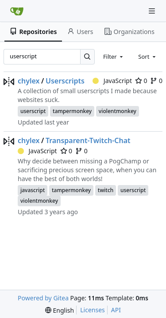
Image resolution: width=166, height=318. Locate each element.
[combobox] (114, 56)
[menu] (59, 310)
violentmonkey (117, 111)
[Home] (16, 11)
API (116, 310)
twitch (106, 190)
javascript (32, 190)
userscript (33, 111)
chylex (29, 80)
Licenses (92, 310)
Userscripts (65, 80)
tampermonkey (72, 111)
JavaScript (112, 80)
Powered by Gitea (43, 298)
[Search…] (87, 56)
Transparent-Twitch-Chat (88, 140)
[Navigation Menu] (153, 11)
